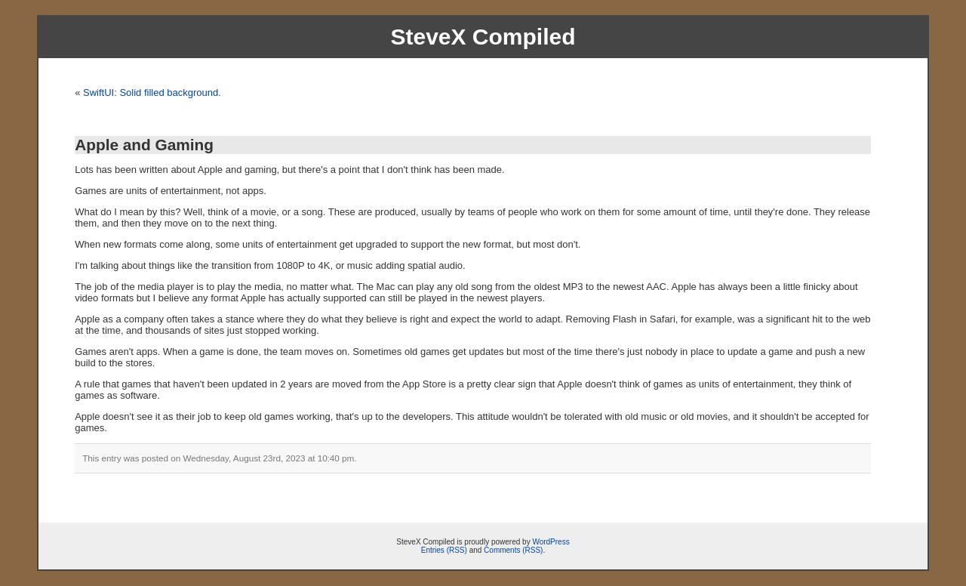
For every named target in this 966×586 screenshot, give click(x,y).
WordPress (550, 542)
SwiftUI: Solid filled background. (152, 92)
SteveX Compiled (482, 36)
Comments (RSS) (513, 550)
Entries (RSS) (444, 550)
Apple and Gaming (144, 144)
